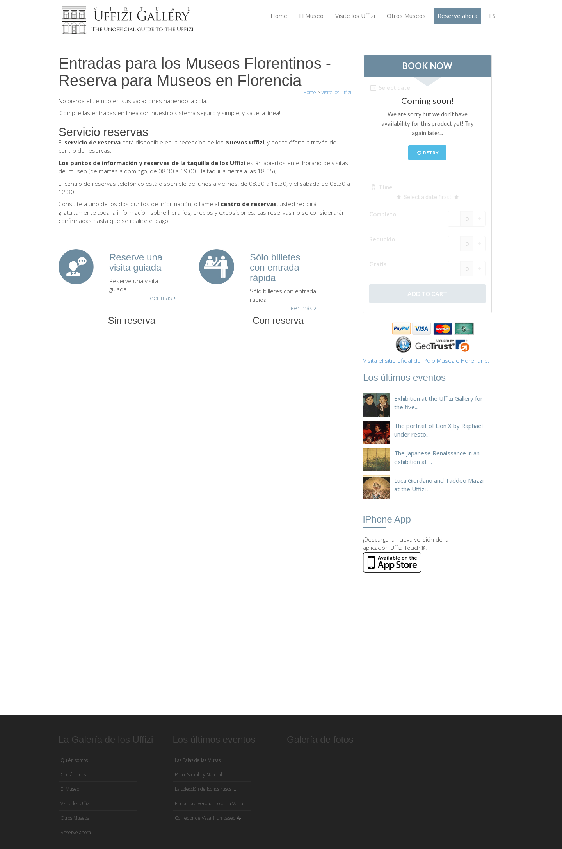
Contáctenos (73, 774)
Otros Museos (406, 16)
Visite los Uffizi (355, 16)
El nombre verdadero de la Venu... (211, 803)
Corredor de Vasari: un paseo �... (210, 818)
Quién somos (74, 760)
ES (492, 16)
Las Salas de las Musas (198, 760)
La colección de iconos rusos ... (205, 789)
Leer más (161, 297)
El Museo (311, 16)
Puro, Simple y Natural (198, 774)
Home (278, 16)
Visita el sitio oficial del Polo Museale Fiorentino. (426, 360)
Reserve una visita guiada (135, 262)
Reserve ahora (457, 16)
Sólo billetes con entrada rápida (275, 267)
